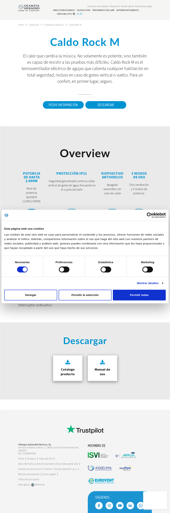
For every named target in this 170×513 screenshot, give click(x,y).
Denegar (30, 295)
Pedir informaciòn (61, 105)
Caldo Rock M (83, 24)
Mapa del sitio (46, 458)
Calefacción (35, 24)
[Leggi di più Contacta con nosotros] (98, 6)
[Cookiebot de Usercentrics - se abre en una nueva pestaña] (149, 215)
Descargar (106, 105)
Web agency (24, 484)
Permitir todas (139, 295)
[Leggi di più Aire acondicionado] (64, 11)
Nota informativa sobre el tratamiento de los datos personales (48, 463)
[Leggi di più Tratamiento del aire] (103, 11)
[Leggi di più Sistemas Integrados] (127, 11)
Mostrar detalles (148, 283)
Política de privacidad (28, 479)
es (79, 14)
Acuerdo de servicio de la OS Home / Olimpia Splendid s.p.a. (47, 469)
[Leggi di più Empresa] (31, 458)
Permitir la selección (85, 295)
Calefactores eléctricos (59, 24)
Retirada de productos (29, 474)
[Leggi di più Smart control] (127, 6)
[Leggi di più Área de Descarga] (143, 6)
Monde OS (115, 6)
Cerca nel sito (66, 14)
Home (21, 24)
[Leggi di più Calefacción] (83, 11)
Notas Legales (49, 474)
